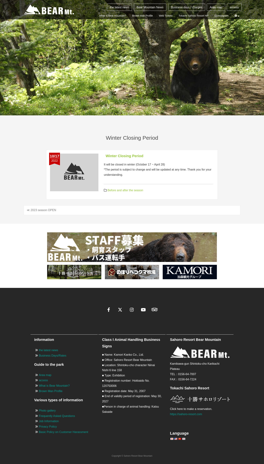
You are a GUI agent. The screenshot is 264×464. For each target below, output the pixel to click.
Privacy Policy (48, 426)
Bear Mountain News (150, 7)
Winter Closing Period (124, 156)
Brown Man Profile (142, 15)
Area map (216, 7)
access (234, 7)
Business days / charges (186, 7)
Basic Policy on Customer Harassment (63, 432)
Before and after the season (125, 190)
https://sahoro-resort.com (186, 414)
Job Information (49, 421)
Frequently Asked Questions (57, 415)
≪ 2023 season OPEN (41, 210)
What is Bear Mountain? (112, 15)
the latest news (119, 7)
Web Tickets (166, 15)
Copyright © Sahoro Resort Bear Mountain (132, 456)
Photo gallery (47, 410)
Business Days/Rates (52, 355)
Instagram (222, 15)
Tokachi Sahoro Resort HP (193, 15)
